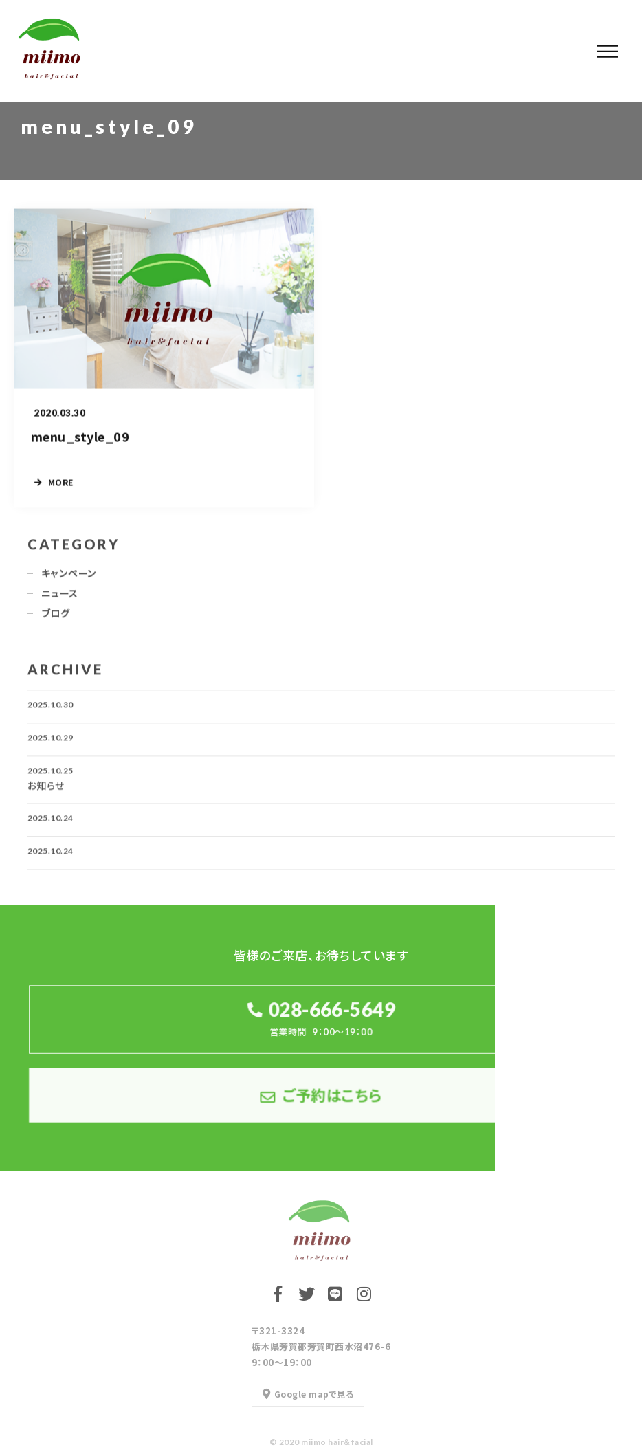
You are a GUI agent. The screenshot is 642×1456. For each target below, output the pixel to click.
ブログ (55, 617)
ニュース (59, 597)
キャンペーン (69, 577)
